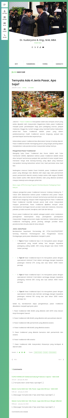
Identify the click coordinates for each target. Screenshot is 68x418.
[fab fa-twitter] (35, 47)
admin (32, 87)
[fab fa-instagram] (32, 47)
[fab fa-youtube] (43, 47)
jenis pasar (38, 352)
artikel (24, 87)
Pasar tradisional (26, 122)
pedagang (52, 352)
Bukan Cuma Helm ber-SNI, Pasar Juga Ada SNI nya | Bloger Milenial (36, 401)
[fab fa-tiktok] (40, 47)
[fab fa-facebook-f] (37, 47)
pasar (45, 352)
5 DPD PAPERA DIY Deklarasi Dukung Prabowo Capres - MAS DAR (35, 377)
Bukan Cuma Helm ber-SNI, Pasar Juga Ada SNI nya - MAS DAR (35, 389)
